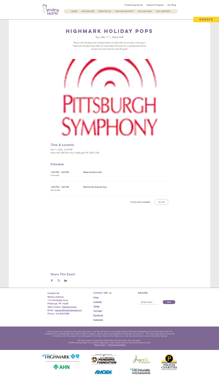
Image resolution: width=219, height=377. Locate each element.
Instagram (98, 319)
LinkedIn (97, 302)
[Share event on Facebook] (52, 280)
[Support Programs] (155, 5)
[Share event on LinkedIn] (65, 280)
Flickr (96, 297)
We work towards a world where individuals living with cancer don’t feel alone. (109, 340)
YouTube (97, 310)
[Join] (169, 302)
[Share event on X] (58, 280)
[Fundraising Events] (134, 5)
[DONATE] (206, 19)
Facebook (98, 315)
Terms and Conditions (117, 345)
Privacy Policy (99, 345)
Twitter (96, 306)
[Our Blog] (172, 5)
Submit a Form (69, 307)
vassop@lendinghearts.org (68, 310)
